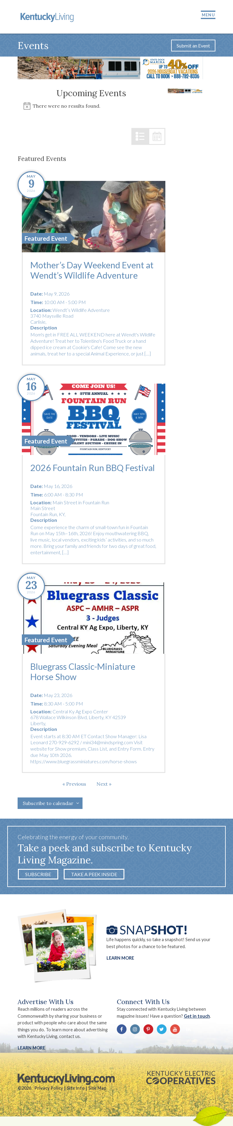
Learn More (120, 963)
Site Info (76, 1093)
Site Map (97, 1093)
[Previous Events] (74, 789)
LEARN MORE (31, 1053)
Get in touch (198, 1021)
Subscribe (38, 879)
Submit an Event (193, 49)
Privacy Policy (49, 1093)
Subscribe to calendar (48, 808)
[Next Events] (104, 789)
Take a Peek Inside (94, 879)
